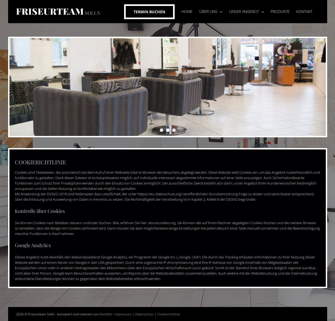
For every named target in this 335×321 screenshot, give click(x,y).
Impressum (123, 314)
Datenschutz (144, 314)
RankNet (105, 314)
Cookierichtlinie (168, 314)
